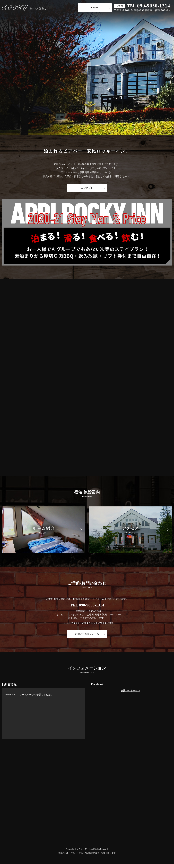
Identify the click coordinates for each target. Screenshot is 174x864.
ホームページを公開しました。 (36, 694)
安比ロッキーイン (130, 690)
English (94, 7)
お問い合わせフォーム (87, 634)
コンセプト (87, 188)
